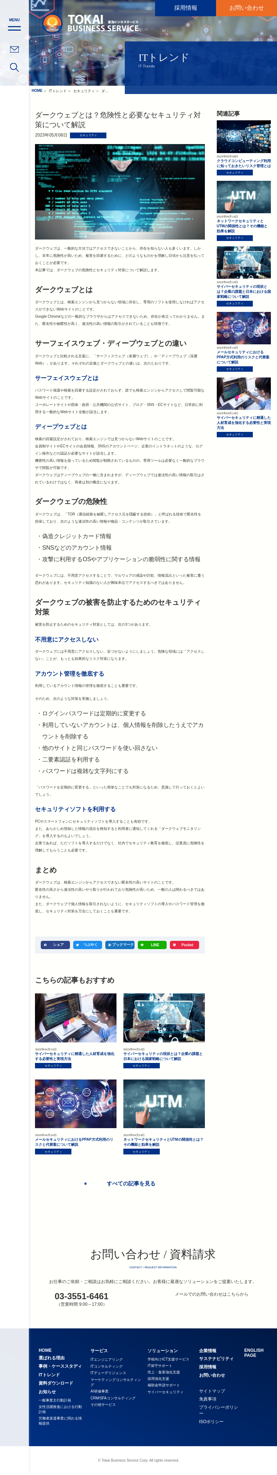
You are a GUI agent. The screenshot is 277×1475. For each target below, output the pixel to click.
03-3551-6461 (82, 1296)
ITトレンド (58, 91)
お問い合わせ (246, 8)
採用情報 (185, 8)
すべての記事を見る (128, 1183)
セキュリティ (84, 91)
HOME (37, 91)
